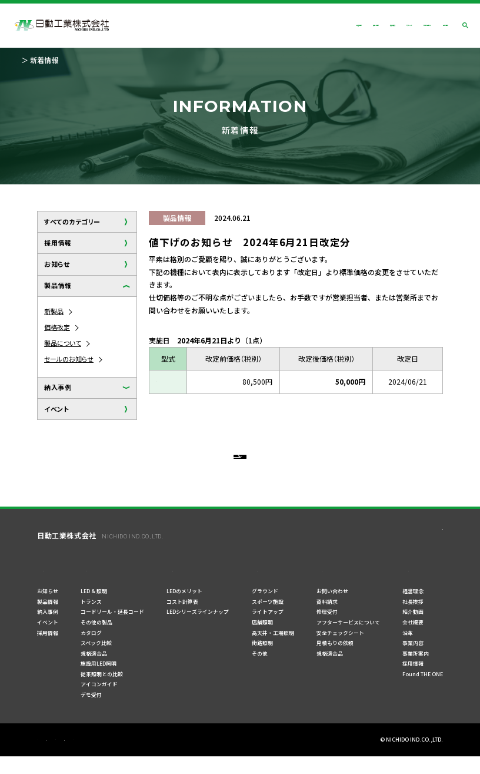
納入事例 (57, 387)
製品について (62, 343)
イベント (56, 409)
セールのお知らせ (69, 358)
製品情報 (57, 285)
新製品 (54, 311)
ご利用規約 (121, 758)
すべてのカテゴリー (72, 221)
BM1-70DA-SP (178, 382)
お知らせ (56, 264)
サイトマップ (169, 758)
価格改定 (57, 327)
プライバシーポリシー (63, 758)
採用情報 (57, 242)
